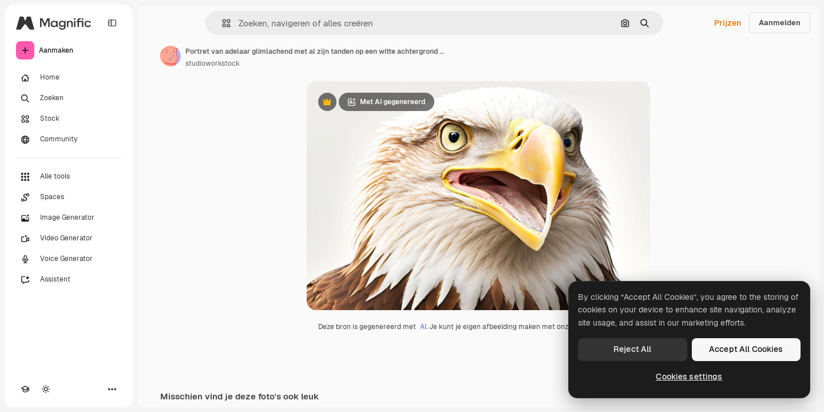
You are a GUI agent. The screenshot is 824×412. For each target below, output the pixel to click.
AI (423, 326)
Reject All (632, 349)
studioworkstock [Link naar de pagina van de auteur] (212, 63)
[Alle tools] (68, 177)
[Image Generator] (68, 218)
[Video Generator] (68, 238)
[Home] (68, 78)
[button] (221, 23)
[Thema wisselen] (46, 389)
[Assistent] (68, 280)
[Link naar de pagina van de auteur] (170, 56)
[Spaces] (68, 197)
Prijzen (727, 23)
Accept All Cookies (746, 349)
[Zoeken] (68, 98)
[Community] (68, 139)
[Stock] (68, 119)
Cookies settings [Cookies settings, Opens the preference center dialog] (689, 376)
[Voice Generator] (68, 259)
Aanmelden (780, 22)
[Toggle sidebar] (112, 23)
